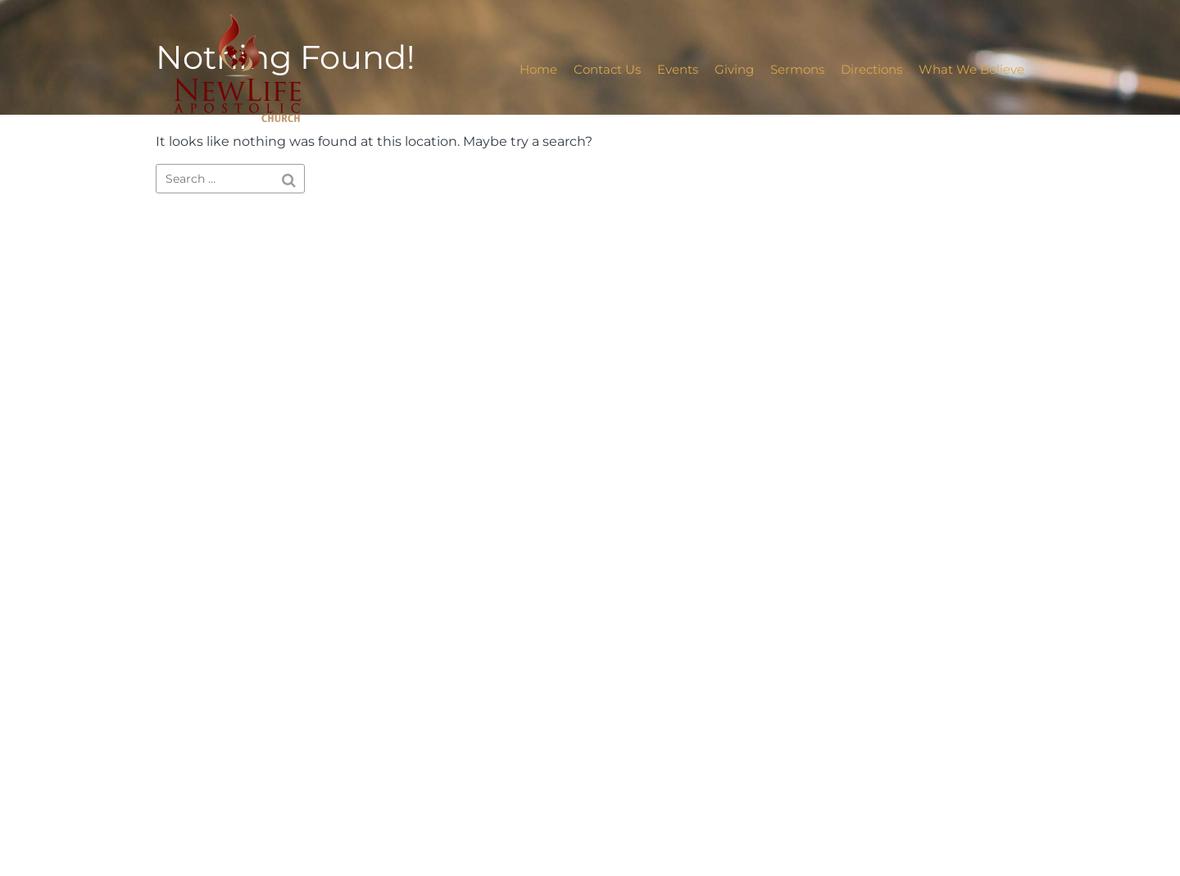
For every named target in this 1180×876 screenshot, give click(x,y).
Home (538, 69)
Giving (734, 69)
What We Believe (971, 69)
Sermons (797, 69)
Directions (871, 69)
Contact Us (607, 69)
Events (677, 69)
